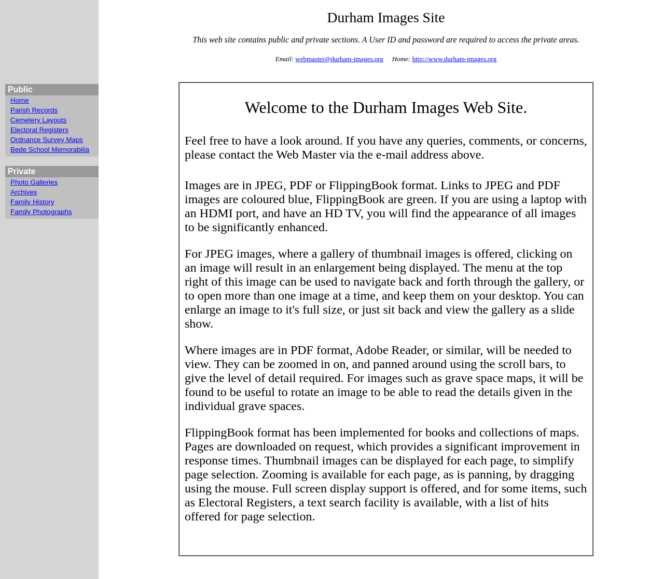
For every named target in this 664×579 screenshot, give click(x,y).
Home (19, 100)
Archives (23, 192)
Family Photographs (41, 212)
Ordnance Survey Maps (46, 140)
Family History (32, 202)
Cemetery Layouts (38, 120)
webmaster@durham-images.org (339, 59)
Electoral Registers (39, 130)
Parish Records (34, 110)
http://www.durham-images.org (454, 59)
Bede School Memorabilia (49, 149)
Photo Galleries (34, 182)
